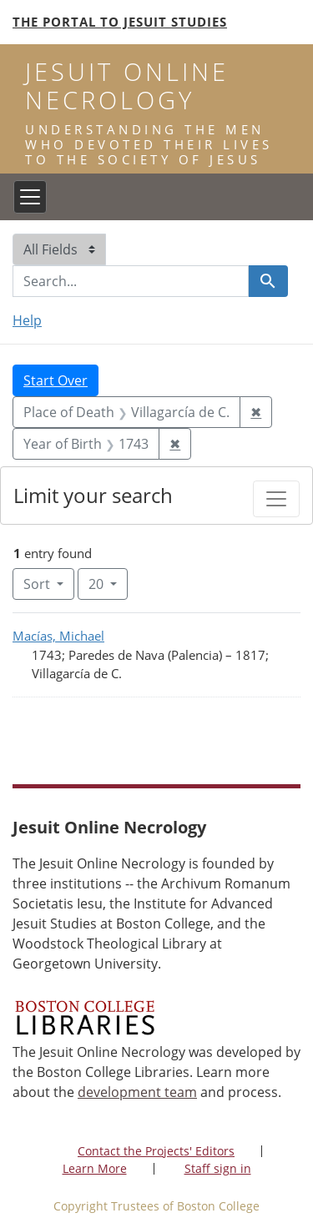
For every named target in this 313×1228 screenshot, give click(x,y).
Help (27, 320)
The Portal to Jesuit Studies (120, 21)
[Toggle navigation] (30, 197)
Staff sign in (217, 1168)
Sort (38, 584)
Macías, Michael (58, 635)
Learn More (95, 1168)
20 (108, 583)
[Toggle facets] (276, 499)
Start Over (55, 380)
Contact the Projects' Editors (156, 1151)
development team (137, 1092)
